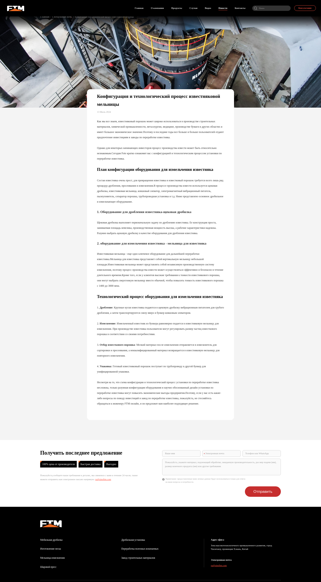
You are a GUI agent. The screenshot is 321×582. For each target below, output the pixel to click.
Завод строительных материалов (138, 545)
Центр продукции (85, 573)
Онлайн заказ (133, 573)
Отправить (267, 481)
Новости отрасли (110, 573)
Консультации (303, 7)
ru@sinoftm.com (103, 479)
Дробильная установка (133, 527)
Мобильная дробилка (51, 527)
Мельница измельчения (52, 545)
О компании (62, 573)
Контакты (153, 573)
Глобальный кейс (56, 16)
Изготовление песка (50, 536)
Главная (43, 16)
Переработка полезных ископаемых (139, 536)
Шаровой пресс (48, 554)
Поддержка (267, 575)
